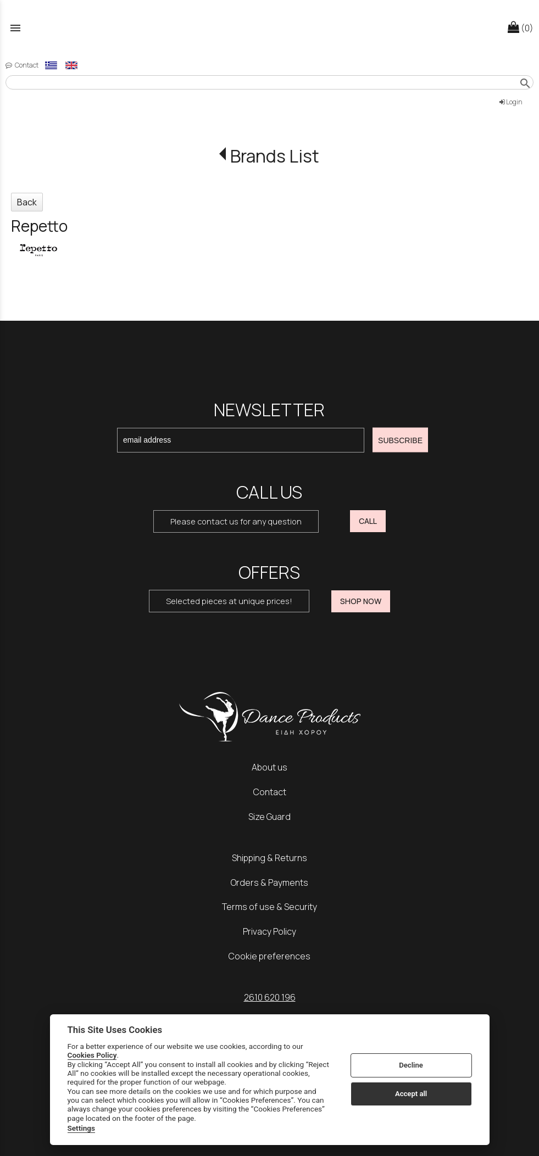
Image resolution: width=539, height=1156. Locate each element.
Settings (82, 1128)
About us (269, 767)
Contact (269, 792)
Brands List (274, 156)
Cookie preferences (269, 956)
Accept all (411, 1094)
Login (511, 102)
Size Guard (269, 817)
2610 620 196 (270, 997)
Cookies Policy (92, 1055)
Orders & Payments (269, 882)
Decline (411, 1065)
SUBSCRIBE (400, 439)
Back (27, 202)
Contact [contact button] (21, 65)
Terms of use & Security (269, 907)
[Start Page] (270, 27)
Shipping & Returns (269, 858)
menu (15, 28)
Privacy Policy (269, 931)
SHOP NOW (360, 601)
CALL (368, 521)
